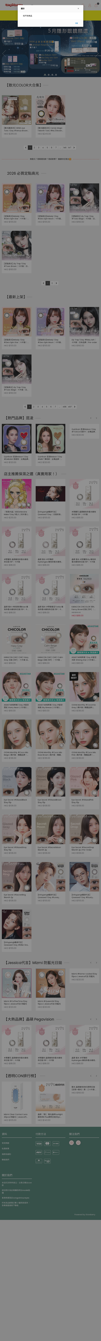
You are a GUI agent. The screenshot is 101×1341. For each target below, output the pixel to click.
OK (76, 23)
